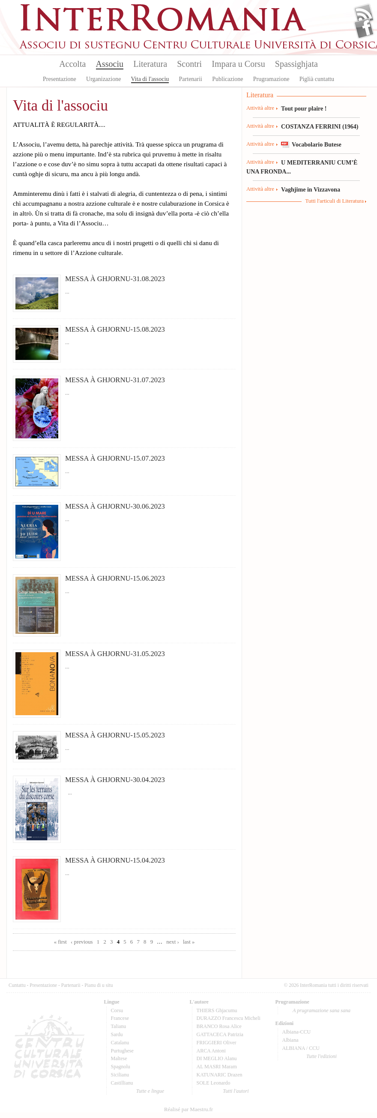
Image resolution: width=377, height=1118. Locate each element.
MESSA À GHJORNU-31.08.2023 (115, 279)
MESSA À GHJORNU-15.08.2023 (115, 329)
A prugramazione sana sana (321, 1010)
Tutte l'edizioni (321, 1056)
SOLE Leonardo (213, 1083)
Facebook (363, 28)
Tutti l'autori (235, 1091)
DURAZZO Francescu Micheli (228, 1018)
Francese (120, 1018)
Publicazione (227, 79)
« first (60, 942)
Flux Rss (363, 14)
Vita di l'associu (150, 79)
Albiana (290, 1040)
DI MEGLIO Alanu (217, 1058)
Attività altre (260, 108)
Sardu (117, 1034)
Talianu (118, 1026)
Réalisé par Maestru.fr (188, 1109)
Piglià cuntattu (316, 79)
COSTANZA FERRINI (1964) (319, 126)
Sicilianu (120, 1075)
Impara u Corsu (238, 64)
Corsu (117, 1010)
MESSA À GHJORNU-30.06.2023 (115, 506)
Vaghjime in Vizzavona (310, 189)
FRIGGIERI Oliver (216, 1043)
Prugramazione (271, 79)
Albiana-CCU (296, 1032)
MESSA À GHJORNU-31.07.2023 (115, 380)
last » (188, 942)
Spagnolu (120, 1067)
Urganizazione (103, 79)
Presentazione (59, 79)
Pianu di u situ (98, 985)
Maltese (119, 1058)
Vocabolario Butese (316, 144)
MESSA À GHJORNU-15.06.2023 (115, 578)
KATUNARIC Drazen (219, 1075)
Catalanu (120, 1043)
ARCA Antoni (211, 1051)
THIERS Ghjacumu (217, 1010)
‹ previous (82, 942)
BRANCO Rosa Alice (219, 1026)
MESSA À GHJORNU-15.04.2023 (115, 860)
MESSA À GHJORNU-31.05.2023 (115, 654)
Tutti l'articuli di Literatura (334, 201)
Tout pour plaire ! (304, 108)
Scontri (189, 64)
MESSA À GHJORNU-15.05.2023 (115, 735)
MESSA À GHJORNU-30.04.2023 (115, 780)
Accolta (72, 64)
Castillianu (122, 1083)
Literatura (150, 64)
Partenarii (190, 79)
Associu (109, 64)
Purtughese (122, 1051)
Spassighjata (296, 64)
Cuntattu (17, 985)
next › (172, 942)
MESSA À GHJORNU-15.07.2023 (115, 458)
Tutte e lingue (150, 1091)
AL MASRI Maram (217, 1067)
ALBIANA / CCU (301, 1048)
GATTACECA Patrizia (220, 1034)
